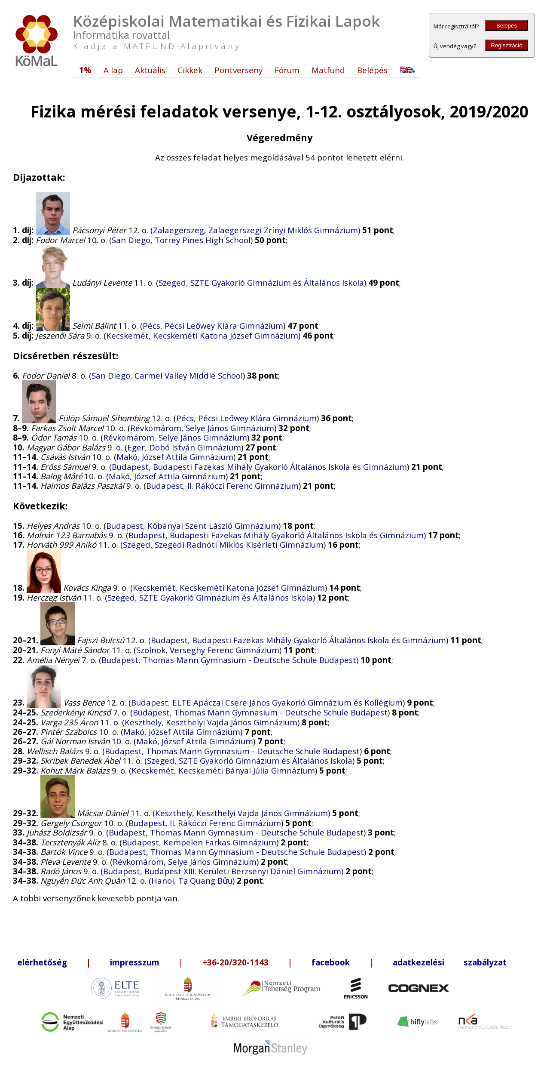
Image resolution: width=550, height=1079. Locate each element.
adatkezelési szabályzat (450, 962)
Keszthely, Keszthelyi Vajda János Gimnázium (211, 722)
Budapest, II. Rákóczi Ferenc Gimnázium (222, 485)
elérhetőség (42, 962)
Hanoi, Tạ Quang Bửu (191, 880)
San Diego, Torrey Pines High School (181, 239)
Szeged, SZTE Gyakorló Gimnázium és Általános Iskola (261, 282)
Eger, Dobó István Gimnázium (184, 447)
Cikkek (189, 70)
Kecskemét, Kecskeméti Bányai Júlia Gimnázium (223, 770)
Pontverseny (238, 70)
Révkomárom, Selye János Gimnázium (202, 427)
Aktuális (150, 70)
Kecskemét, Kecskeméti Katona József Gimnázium (202, 335)
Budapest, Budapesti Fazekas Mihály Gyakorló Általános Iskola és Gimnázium (259, 466)
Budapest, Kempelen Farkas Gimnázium (199, 842)
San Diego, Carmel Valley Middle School (167, 375)
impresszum (134, 962)
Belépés (506, 25)
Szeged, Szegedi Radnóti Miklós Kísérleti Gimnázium (223, 544)
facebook (331, 962)
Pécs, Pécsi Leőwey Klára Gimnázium (213, 325)
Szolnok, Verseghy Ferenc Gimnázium (207, 649)
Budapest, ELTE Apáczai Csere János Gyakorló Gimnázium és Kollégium (267, 702)
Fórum (287, 70)
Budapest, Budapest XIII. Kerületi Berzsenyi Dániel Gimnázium (222, 871)
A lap (113, 70)
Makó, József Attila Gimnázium (174, 456)
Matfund (328, 70)
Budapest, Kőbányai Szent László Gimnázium (192, 525)
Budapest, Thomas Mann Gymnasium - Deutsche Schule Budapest (228, 659)
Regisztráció (506, 45)
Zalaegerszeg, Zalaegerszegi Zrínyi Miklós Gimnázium (255, 230)
